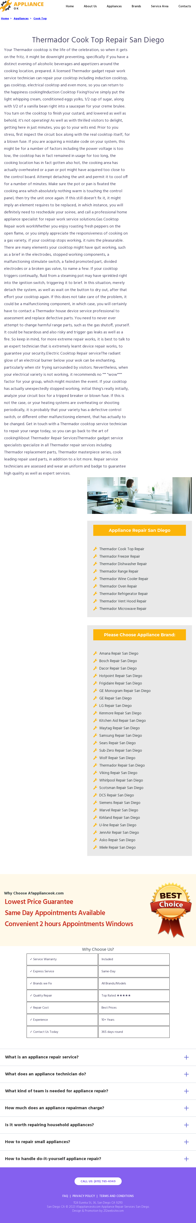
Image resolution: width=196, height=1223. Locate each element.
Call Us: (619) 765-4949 (98, 1181)
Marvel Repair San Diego (118, 810)
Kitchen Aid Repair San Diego (122, 721)
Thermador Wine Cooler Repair (123, 579)
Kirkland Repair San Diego (119, 818)
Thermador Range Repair (118, 572)
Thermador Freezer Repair (119, 557)
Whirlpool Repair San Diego (121, 780)
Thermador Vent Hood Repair (122, 601)
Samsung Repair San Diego (120, 736)
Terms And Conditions (116, 1196)
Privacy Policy (84, 1196)
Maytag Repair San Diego (119, 728)
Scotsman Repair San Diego (121, 788)
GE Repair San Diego (115, 698)
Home (70, 6)
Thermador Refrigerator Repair (123, 594)
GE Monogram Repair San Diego (125, 691)
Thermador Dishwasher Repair (123, 564)
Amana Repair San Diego (118, 654)
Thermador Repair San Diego (122, 766)
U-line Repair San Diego (117, 825)
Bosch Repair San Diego (118, 661)
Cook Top (40, 18)
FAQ (65, 1196)
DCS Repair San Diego (116, 795)
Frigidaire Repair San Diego (120, 683)
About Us (90, 6)
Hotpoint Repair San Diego (120, 676)
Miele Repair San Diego (117, 848)
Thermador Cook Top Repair (121, 549)
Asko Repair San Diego (117, 840)
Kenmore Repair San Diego (120, 713)
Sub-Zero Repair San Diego (120, 751)
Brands (136, 6)
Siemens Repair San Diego (119, 803)
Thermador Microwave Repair (122, 609)
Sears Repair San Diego (117, 743)
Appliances (114, 6)
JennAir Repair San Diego (119, 833)
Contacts (184, 6)
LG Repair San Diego (115, 706)
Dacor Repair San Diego (118, 669)
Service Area (159, 6)
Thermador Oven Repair (118, 586)
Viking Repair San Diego (118, 773)
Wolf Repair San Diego (117, 758)
